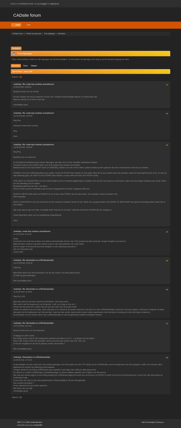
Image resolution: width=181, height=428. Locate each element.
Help (143, 422)
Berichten (16, 66)
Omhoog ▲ (160, 422)
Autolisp (17, 84)
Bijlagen (34, 66)
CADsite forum (27, 15)
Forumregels (150, 422)
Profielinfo (16, 48)
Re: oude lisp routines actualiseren (38, 84)
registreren (54, 4)
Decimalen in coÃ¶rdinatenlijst (36, 357)
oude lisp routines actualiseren (36, 231)
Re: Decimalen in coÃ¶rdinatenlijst (38, 260)
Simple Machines (36, 422)
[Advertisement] (90, 41)
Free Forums (29, 425)
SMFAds (19, 425)
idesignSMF (38, 425)
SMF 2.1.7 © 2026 (23, 422)
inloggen (43, 4)
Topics (25, 66)
